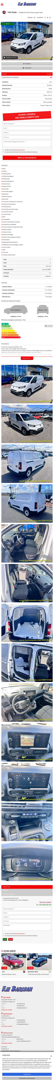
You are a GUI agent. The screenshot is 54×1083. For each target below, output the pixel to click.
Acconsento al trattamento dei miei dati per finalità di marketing (21, 152)
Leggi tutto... (27, 358)
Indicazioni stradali (6, 1010)
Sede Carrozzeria (8, 1032)
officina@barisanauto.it (22, 1024)
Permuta (27, 63)
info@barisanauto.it (21, 1008)
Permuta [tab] (5, 890)
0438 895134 (19, 1039)
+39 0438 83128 (44, 905)
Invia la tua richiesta (27, 158)
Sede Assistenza (7, 1013)
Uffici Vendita (7, 997)
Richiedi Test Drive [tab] (9, 894)
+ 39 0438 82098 (20, 1020)
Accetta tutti (27, 1074)
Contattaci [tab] (6, 887)
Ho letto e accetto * (15, 150)
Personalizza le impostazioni (27, 1078)
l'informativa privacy (19, 150)
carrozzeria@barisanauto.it (23, 1041)
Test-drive (27, 68)
